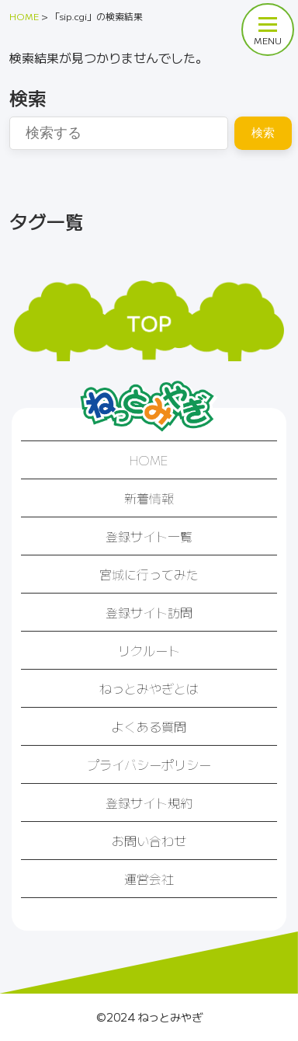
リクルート (149, 650)
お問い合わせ (149, 840)
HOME (149, 460)
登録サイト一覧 (149, 536)
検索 (263, 132)
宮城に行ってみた (149, 574)
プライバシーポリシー (149, 764)
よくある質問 (149, 726)
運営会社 (149, 878)
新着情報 (149, 498)
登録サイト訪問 (149, 612)
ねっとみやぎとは (149, 688)
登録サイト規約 (149, 802)
